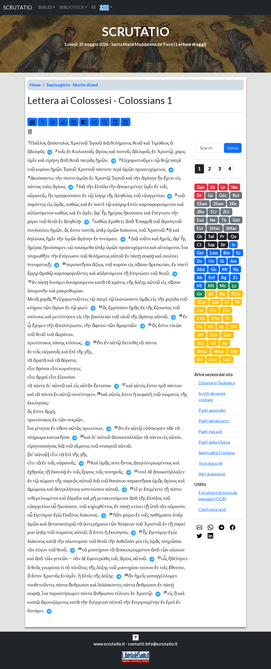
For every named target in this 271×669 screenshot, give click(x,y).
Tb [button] (223, 220)
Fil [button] (237, 302)
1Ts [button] (213, 310)
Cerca (232, 147)
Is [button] (233, 244)
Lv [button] (223, 187)
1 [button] (199, 168)
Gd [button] (213, 343)
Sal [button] (211, 236)
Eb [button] (210, 326)
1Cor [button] (235, 293)
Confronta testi (212, 509)
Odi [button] (233, 351)
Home (35, 84)
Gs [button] (210, 195)
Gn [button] (213, 269)
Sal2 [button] (227, 359)
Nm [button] (234, 187)
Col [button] (200, 310)
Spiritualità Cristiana (216, 452)
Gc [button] (221, 326)
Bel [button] (200, 359)
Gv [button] (199, 293)
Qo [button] (233, 236)
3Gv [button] (200, 343)
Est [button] (200, 228)
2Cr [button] (226, 211)
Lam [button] (214, 252)
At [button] (210, 293)
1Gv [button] (213, 334)
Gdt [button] (236, 220)
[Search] (210, 148)
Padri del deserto (213, 420)
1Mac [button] (214, 228)
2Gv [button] (227, 334)
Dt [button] (199, 195)
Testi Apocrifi (210, 463)
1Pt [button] (233, 326)
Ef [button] (227, 302)
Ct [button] (199, 244)
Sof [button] (211, 277)
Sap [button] (211, 244)
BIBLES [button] (45, 7)
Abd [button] (201, 269)
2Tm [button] (215, 318)
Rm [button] (222, 293)
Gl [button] (222, 261)
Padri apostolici (212, 410)
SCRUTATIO (17, 7)
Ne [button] (212, 220)
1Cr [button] (213, 211)
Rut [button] (236, 195)
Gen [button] (200, 187)
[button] (106, 7)
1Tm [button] (201, 318)
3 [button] (219, 168)
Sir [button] (223, 244)
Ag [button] (224, 277)
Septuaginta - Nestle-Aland (72, 84)
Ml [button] (199, 285)
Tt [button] (227, 318)
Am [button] (233, 261)
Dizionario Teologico (216, 382)
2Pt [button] (200, 334)
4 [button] (229, 168)
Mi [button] (224, 269)
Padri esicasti (210, 431)
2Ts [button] (225, 310)
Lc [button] (234, 285)
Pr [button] (222, 236)
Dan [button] (213, 359)
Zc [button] (235, 277)
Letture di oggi (190, 44)
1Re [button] (232, 203)
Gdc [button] (223, 195)
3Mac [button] (202, 351)
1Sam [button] (202, 203)
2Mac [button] (231, 228)
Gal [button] (215, 302)
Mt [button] (211, 285)
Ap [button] (224, 343)
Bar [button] (227, 252)
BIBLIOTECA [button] (71, 7)
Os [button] (211, 261)
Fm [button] (199, 326)
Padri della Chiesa (214, 442)
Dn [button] (199, 261)
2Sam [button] (218, 203)
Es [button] (213, 187)
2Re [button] (200, 211)
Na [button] (236, 269)
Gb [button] (199, 236)
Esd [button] (200, 220)
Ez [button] (238, 252)
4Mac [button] (219, 351)
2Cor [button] (201, 302)
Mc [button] (223, 285)
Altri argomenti (212, 473)
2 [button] (209, 168)
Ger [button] (200, 252)
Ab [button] (199, 277)
